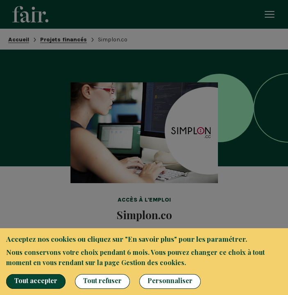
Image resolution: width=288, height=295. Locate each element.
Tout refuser (102, 280)
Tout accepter (35, 280)
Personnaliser (170, 280)
